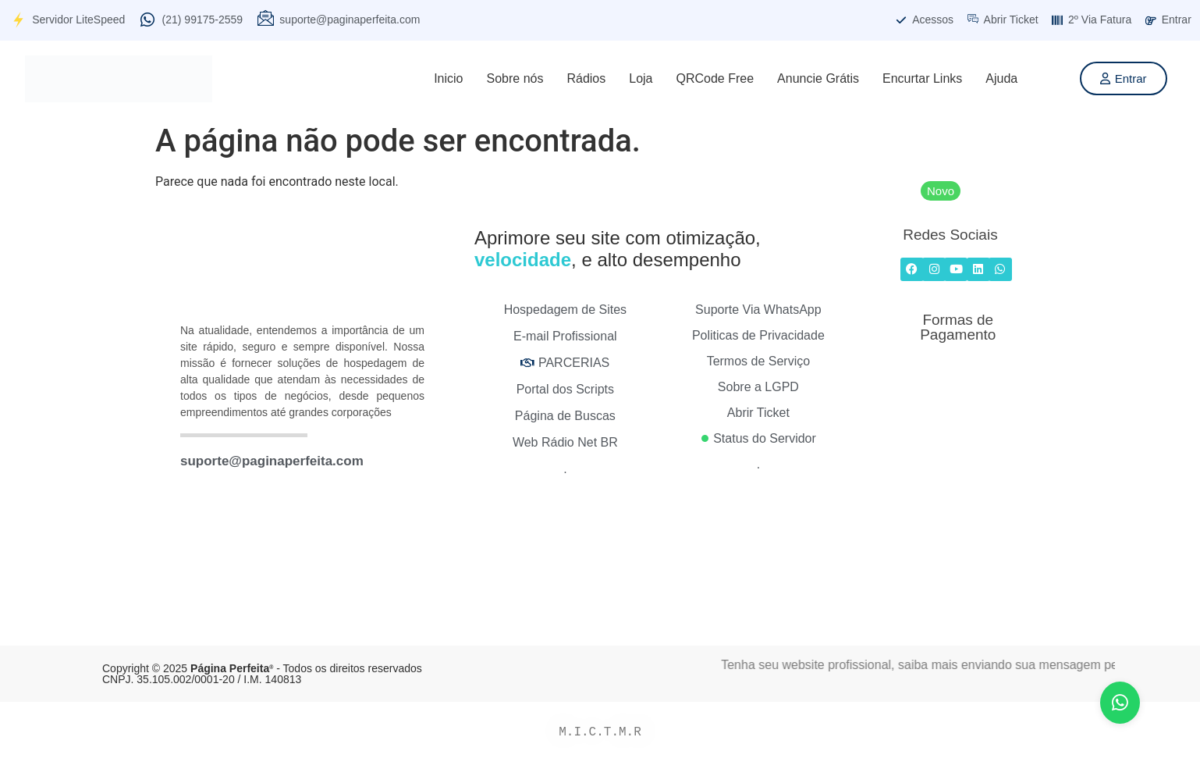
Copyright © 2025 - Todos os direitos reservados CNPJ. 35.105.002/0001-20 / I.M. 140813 (262, 673)
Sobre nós (515, 78)
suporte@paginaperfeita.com (272, 461)
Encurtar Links (922, 78)
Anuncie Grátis (818, 78)
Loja (640, 78)
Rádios (585, 78)
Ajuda (1001, 78)
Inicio (448, 78)
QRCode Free (715, 78)
